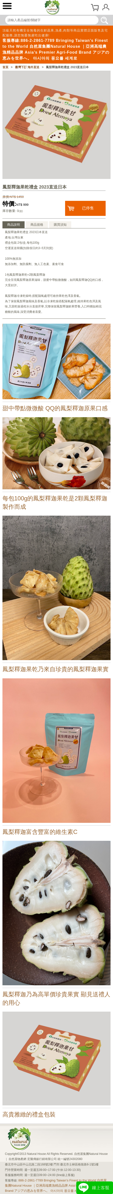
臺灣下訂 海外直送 (27, 67)
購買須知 (60, 224)
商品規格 (36, 224)
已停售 (88, 208)
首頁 (5, 67)
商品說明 (13, 224)
